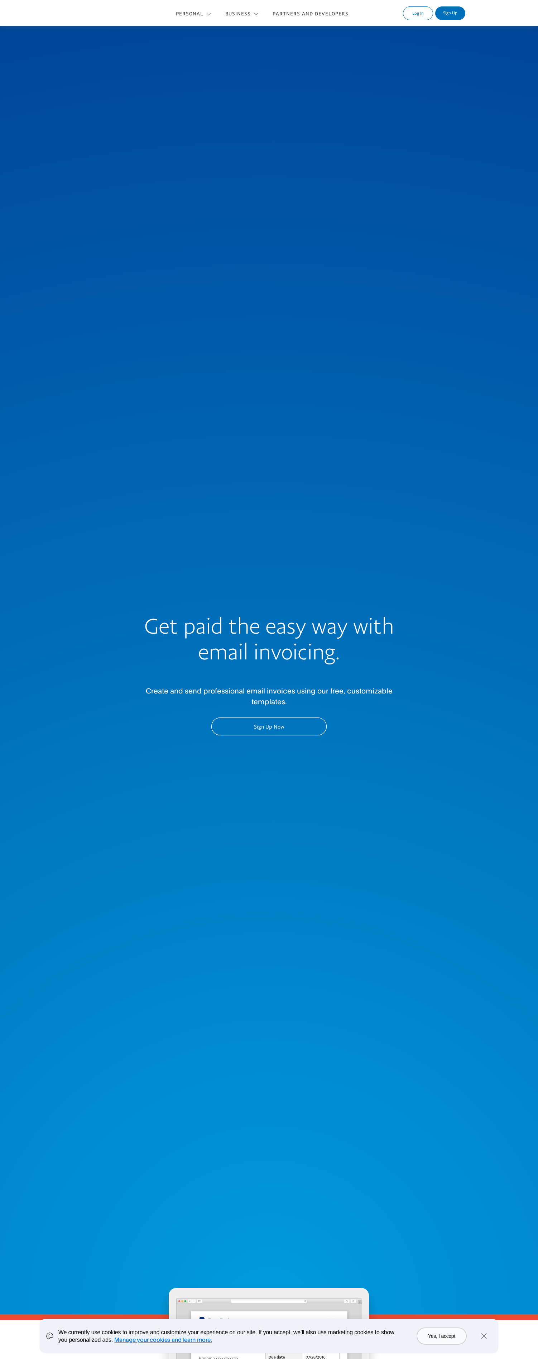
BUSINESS (238, 13)
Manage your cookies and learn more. (163, 1339)
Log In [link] (418, 13)
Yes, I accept (441, 1336)
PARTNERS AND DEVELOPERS (311, 13)
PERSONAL (189, 13)
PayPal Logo (97, 12)
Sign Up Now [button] (269, 726)
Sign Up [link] (450, 12)
